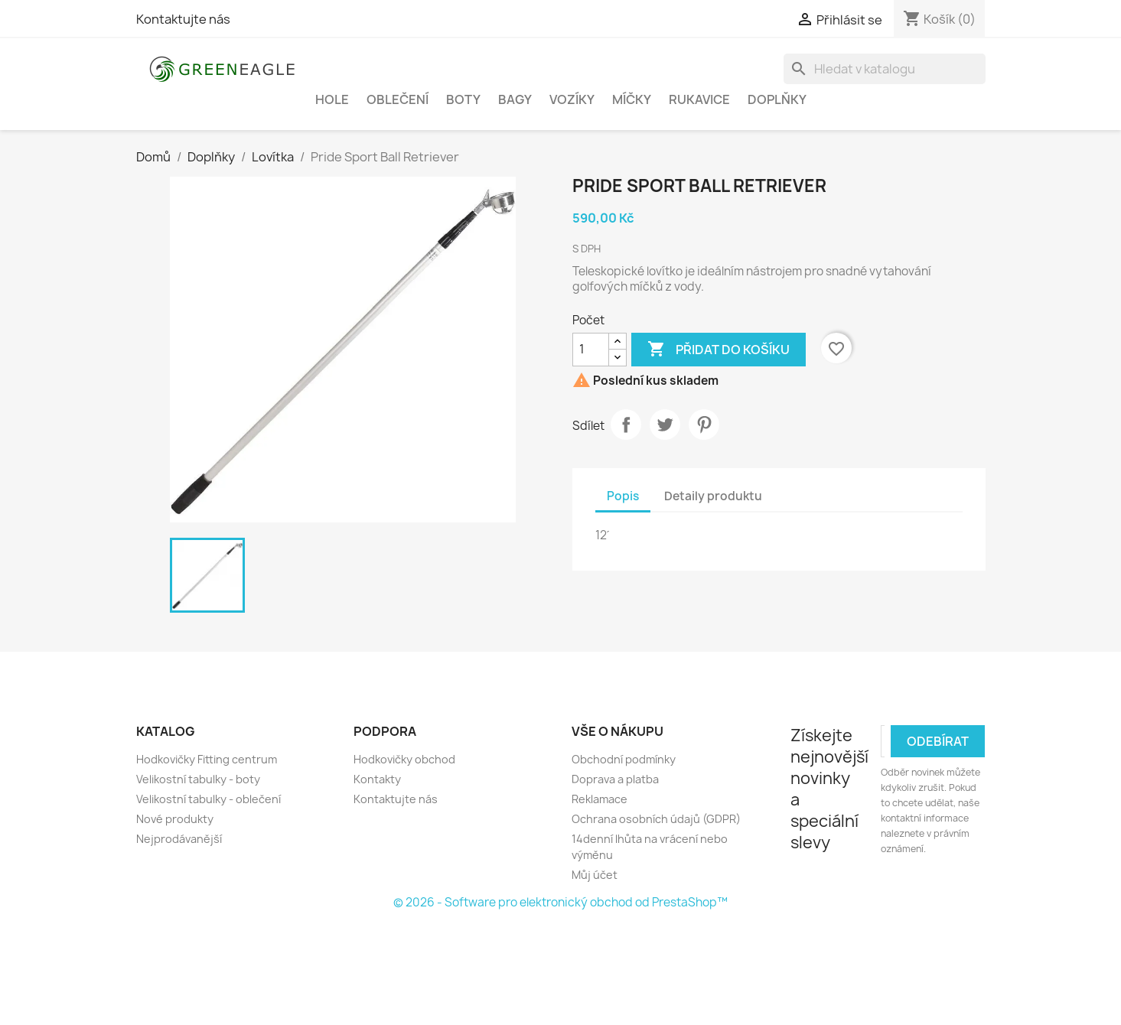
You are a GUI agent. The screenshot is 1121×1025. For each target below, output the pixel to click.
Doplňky (777, 99)
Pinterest (704, 424)
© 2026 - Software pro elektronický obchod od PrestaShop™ (560, 902)
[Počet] (590, 349)
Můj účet (595, 874)
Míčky (631, 99)
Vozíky (572, 99)
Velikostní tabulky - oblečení (208, 799)
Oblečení (398, 99)
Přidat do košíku (718, 350)
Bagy (515, 99)
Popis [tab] (623, 496)
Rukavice (699, 99)
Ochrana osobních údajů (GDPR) (656, 819)
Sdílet (626, 424)
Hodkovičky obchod (404, 759)
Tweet (665, 424)
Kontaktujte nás (183, 19)
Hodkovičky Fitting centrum (206, 759)
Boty (463, 99)
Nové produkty (174, 819)
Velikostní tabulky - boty (198, 779)
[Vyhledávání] (885, 69)
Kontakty (377, 779)
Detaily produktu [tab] (713, 496)
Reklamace (599, 799)
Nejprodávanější (179, 838)
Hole (332, 99)
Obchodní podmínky (624, 759)
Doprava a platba (615, 779)
